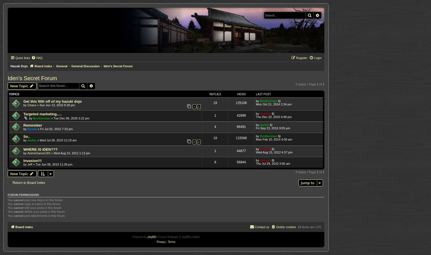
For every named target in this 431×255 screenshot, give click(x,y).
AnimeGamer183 (38, 153)
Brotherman (268, 101)
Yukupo (265, 113)
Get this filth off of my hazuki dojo (52, 101)
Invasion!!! (32, 161)
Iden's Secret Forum (32, 78)
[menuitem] (36, 58)
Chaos (31, 105)
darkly (264, 125)
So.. (26, 136)
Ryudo (32, 129)
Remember (32, 125)
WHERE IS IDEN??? (40, 149)
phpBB (152, 237)
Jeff (29, 164)
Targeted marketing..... (42, 114)
